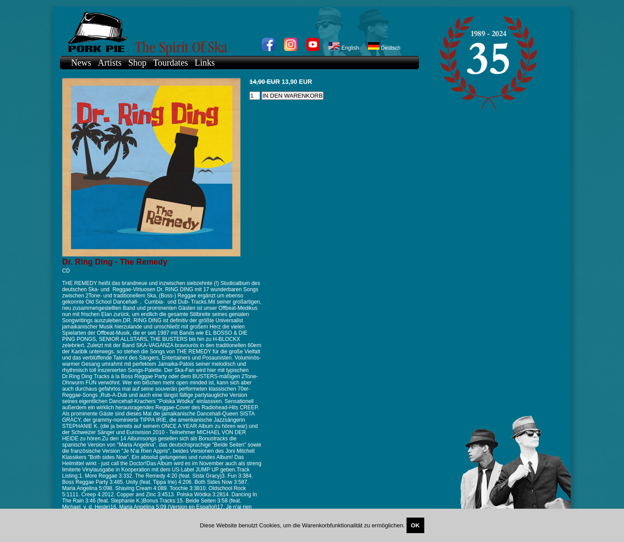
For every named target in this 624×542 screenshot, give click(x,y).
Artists (110, 62)
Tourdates (170, 62)
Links (205, 62)
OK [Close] (415, 525)
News (81, 62)
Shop (137, 62)
